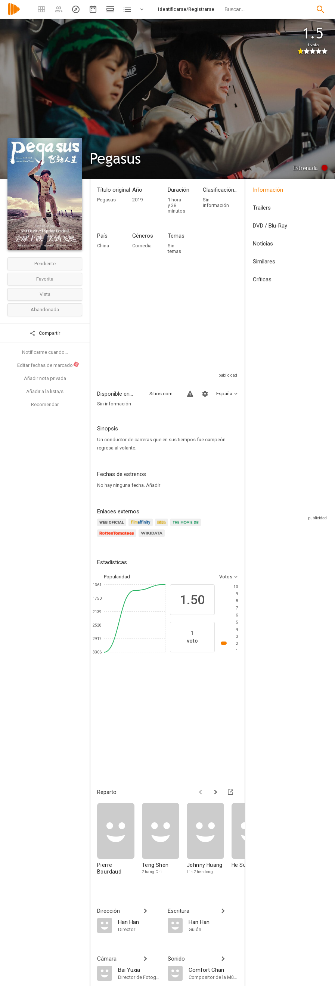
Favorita (44, 279)
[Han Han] (139, 921)
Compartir (45, 333)
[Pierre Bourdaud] (119, 842)
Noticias (263, 243)
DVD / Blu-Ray (270, 225)
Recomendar (45, 404)
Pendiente (45, 263)
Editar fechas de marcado (48, 364)
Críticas (262, 279)
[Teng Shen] (164, 842)
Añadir (153, 485)
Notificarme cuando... (45, 352)
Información (268, 189)
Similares (264, 261)
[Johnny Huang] (209, 842)
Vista (45, 294)
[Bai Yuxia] (139, 969)
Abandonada (45, 309)
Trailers (262, 207)
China (103, 245)
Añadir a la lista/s (44, 391)
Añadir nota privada (45, 378)
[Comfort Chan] (213, 969)
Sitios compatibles (163, 393)
